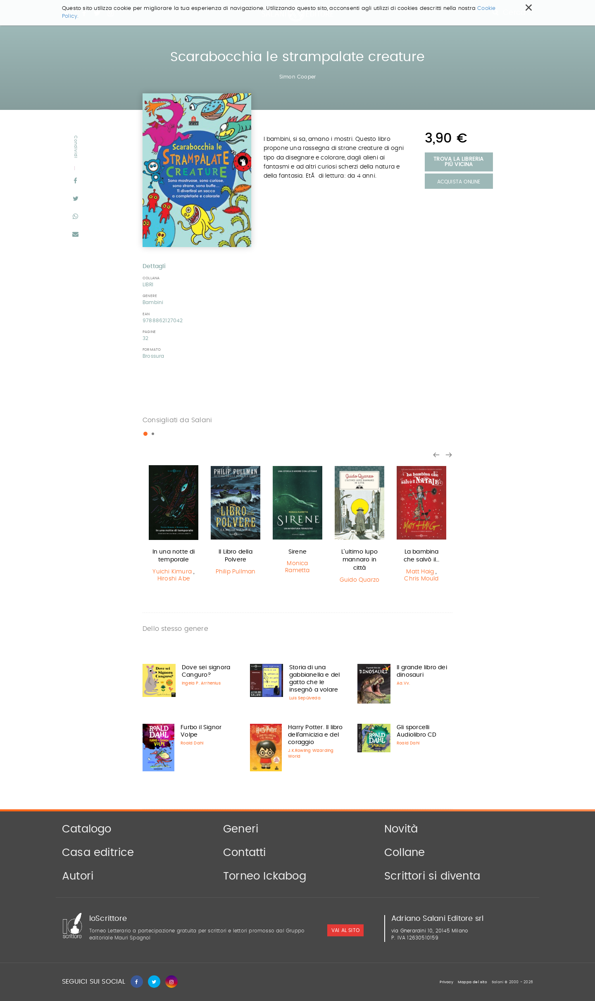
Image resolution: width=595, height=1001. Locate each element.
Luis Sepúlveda (305, 698)
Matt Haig (420, 572)
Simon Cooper (297, 76)
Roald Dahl (192, 743)
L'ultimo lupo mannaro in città (359, 560)
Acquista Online (459, 181)
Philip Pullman (236, 572)
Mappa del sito (472, 982)
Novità (401, 829)
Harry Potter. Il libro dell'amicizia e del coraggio (315, 735)
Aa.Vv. (403, 683)
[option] (173, 525)
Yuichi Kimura (172, 572)
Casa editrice (98, 852)
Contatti (244, 852)
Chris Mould (421, 579)
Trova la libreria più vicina (458, 162)
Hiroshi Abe (173, 579)
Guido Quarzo (359, 580)
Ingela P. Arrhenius (201, 683)
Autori (77, 876)
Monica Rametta (297, 567)
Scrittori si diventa (432, 876)
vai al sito (345, 930)
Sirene (297, 552)
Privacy (446, 982)
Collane (404, 852)
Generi (240, 829)
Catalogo (87, 829)
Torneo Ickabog (264, 876)
